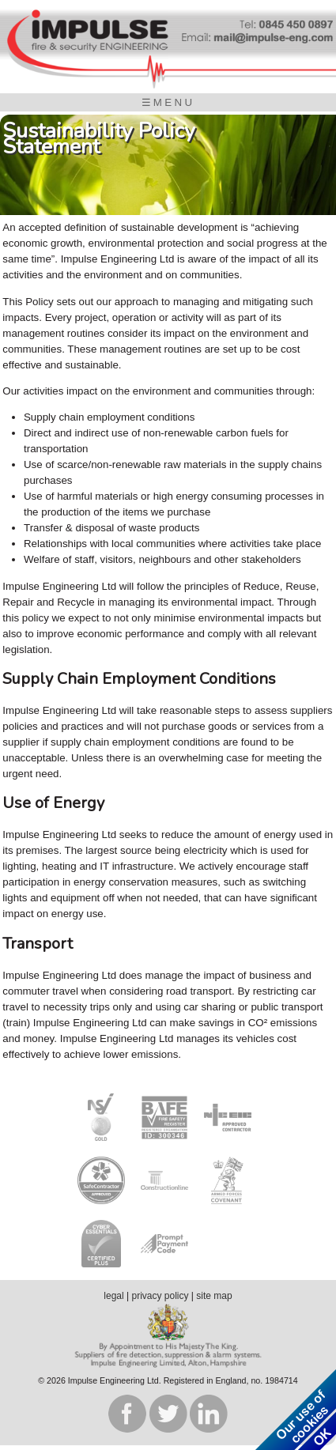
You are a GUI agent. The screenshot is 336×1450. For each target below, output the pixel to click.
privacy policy (159, 1295)
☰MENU (168, 102)
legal (113, 1295)
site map (214, 1295)
